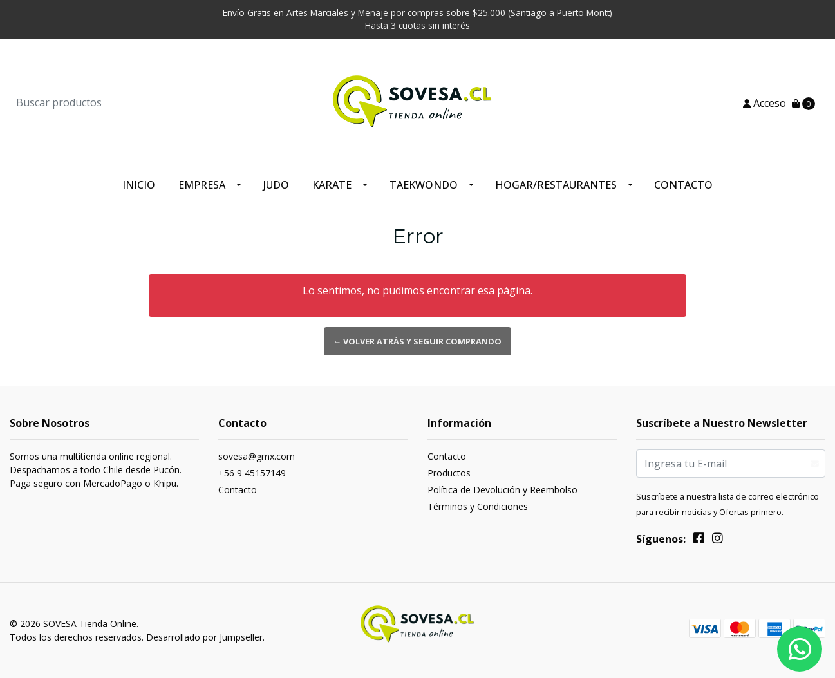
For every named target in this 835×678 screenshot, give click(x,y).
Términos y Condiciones (477, 506)
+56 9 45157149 (252, 473)
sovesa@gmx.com (256, 456)
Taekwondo (423, 185)
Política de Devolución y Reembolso (502, 490)
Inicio (138, 185)
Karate (332, 185)
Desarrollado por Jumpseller (204, 637)
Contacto (683, 185)
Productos (449, 473)
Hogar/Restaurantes (556, 185)
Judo (276, 185)
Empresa (201, 185)
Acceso (764, 103)
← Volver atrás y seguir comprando (417, 341)
